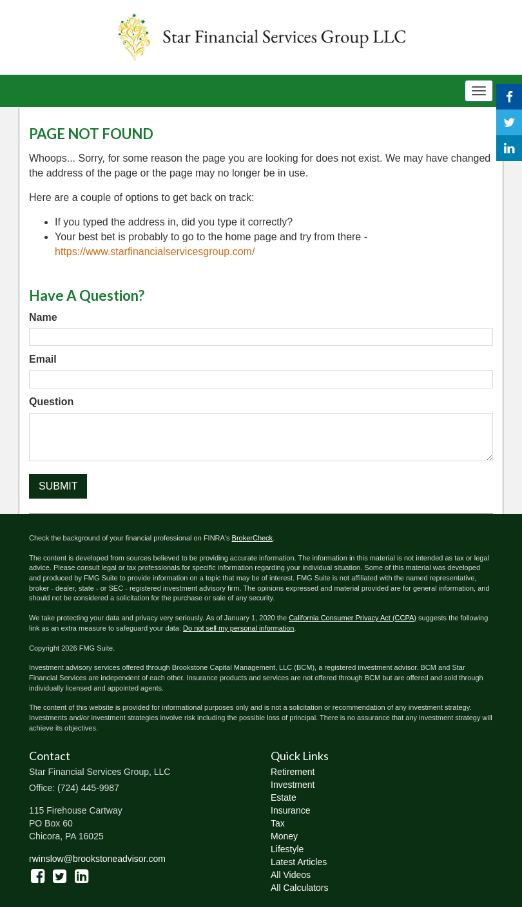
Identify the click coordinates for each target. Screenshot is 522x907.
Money (284, 836)
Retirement (292, 772)
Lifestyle (287, 849)
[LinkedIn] (509, 148)
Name (43, 317)
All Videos (291, 875)
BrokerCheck (252, 538)
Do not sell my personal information (238, 628)
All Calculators (299, 888)
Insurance (290, 810)
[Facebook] (509, 97)
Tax (278, 823)
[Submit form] (58, 486)
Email (43, 359)
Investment (292, 784)
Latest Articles (299, 862)
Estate (283, 797)
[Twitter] (509, 122)
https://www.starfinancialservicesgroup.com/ (155, 251)
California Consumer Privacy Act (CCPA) (352, 618)
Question (51, 401)
